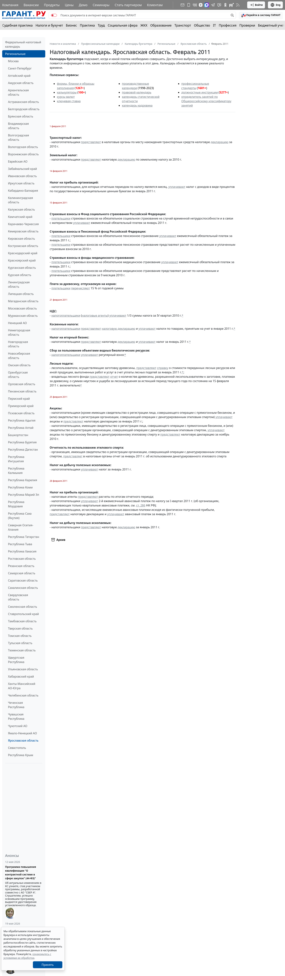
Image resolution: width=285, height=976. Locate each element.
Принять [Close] (48, 965)
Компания (10, 5)
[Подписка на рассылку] (182, 5)
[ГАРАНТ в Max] (206, 5)
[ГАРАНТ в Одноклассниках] (225, 5)
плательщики (61, 218)
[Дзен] (200, 5)
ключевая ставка (69, 101)
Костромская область (23, 246)
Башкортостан (18, 435)
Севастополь (17, 748)
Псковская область (21, 413)
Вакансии (31, 5)
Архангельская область (18, 92)
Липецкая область (21, 294)
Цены (69, 5)
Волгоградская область (18, 137)
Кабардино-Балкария (23, 191)
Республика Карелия (22, 480)
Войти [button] (256, 5)
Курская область (19, 275)
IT (214, 25)
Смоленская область (22, 607)
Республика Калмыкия (16, 470)
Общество (202, 25)
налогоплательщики (65, 316)
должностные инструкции (199, 92)
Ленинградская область (19, 284)
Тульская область (20, 643)
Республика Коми (20, 487)
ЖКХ (144, 25)
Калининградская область (20, 200)
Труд (101, 25)
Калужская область (21, 209)
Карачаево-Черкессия (23, 224)
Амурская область (20, 83)
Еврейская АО (17, 161)
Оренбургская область (18, 374)
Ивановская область (22, 176)
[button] (261, 15)
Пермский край (19, 399)
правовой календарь (136, 92)
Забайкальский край (22, 169)
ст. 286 (140, 505)
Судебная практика (17, 25)
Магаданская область (23, 301)
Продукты (52, 5)
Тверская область (20, 628)
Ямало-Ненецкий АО (22, 733)
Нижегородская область (19, 332)
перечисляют (80, 288)
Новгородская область (18, 344)
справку (162, 368)
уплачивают (176, 187)
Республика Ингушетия (16, 459)
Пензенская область (22, 391)
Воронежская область (23, 154)
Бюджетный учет (271, 25)
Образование (161, 25)
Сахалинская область (23, 588)
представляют (91, 142)
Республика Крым (20, 755)
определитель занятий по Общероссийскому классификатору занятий (206, 101)
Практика (87, 25)
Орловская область (21, 384)
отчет (114, 377)
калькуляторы (67, 92)
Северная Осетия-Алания (20, 527)
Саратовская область (23, 580)
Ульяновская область (23, 669)
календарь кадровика (137, 105)
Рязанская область (21, 566)
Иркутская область (21, 183)
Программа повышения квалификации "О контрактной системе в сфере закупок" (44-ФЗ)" (20, 872)
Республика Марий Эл (23, 495)
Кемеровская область (23, 231)
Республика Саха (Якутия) (20, 516)
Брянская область (20, 116)
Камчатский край (20, 217)
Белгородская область (23, 109)
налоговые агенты (95, 316)
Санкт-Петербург (20, 68)
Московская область (22, 308)
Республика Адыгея (21, 420)
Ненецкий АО (17, 323)
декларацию (219, 142)
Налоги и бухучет (49, 25)
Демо (83, 5)
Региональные (15, 54)
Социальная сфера (123, 25)
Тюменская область (22, 650)
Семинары (101, 5)
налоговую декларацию (118, 329)
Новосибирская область (19, 356)
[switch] (54, 15)
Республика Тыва (20, 544)
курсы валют (66, 97)
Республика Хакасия (22, 551)
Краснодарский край (22, 253)
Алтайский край (19, 76)
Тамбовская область (22, 621)
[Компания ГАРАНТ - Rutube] (231, 5)
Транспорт (182, 25)
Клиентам (155, 5)
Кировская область (21, 239)
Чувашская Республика (16, 716)
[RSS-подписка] (238, 5)
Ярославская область (23, 741)
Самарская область (21, 573)
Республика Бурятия (22, 442)
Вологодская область (23, 147)
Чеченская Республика (16, 705)
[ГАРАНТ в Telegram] (213, 5)
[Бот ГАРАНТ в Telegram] (219, 5)
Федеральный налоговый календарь (23, 44)
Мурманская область (23, 316)
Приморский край (20, 406)
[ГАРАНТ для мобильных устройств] (188, 5)
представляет (73, 456)
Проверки (247, 25)
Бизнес (71, 25)
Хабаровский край (21, 676)
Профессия (227, 25)
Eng (275, 5)
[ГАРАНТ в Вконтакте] (195, 5)
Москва (13, 61)
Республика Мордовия (16, 504)
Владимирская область (18, 126)
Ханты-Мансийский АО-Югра (21, 686)
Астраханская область (23, 102)
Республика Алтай (20, 428)
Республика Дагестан (23, 450)
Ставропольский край (23, 614)
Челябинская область (23, 695)
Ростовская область (22, 559)
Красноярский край (22, 260)
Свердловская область (18, 597)
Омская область (19, 365)
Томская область (20, 636)
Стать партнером (128, 5)
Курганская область (22, 268)
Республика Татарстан (23, 537)
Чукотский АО (17, 726)
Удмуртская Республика (16, 660)
